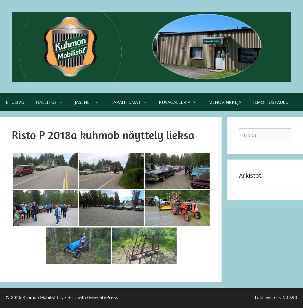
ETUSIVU (15, 102)
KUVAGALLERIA (181, 102)
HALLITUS (52, 102)
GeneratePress (102, 297)
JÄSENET (90, 102)
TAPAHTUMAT (132, 102)
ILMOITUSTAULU (270, 102)
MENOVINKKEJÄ (224, 102)
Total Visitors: (268, 297)
